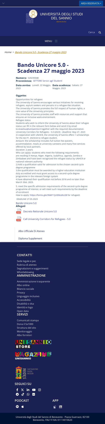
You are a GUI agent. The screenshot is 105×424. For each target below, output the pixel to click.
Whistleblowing (25, 272)
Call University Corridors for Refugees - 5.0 (46, 219)
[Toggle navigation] (3, 3)
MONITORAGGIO (24, 331)
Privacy (21, 292)
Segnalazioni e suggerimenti (32, 268)
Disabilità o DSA (25, 303)
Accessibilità (24, 300)
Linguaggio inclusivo (28, 296)
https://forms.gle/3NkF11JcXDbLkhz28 (48, 195)
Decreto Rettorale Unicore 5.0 (40, 211)
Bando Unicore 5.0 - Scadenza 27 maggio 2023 (40, 52)
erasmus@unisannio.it (29, 129)
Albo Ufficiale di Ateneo (31, 231)
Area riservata (90, 3)
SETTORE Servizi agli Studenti (47, 80)
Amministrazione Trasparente (33, 281)
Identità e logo (25, 307)
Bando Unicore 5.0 (26, 203)
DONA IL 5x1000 (25, 324)
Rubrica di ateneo (27, 264)
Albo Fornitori (24, 335)
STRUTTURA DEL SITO (26, 327)
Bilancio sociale (25, 289)
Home (7, 52)
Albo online (23, 285)
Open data (23, 311)
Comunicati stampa (28, 320)
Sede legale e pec (26, 261)
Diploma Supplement (30, 238)
